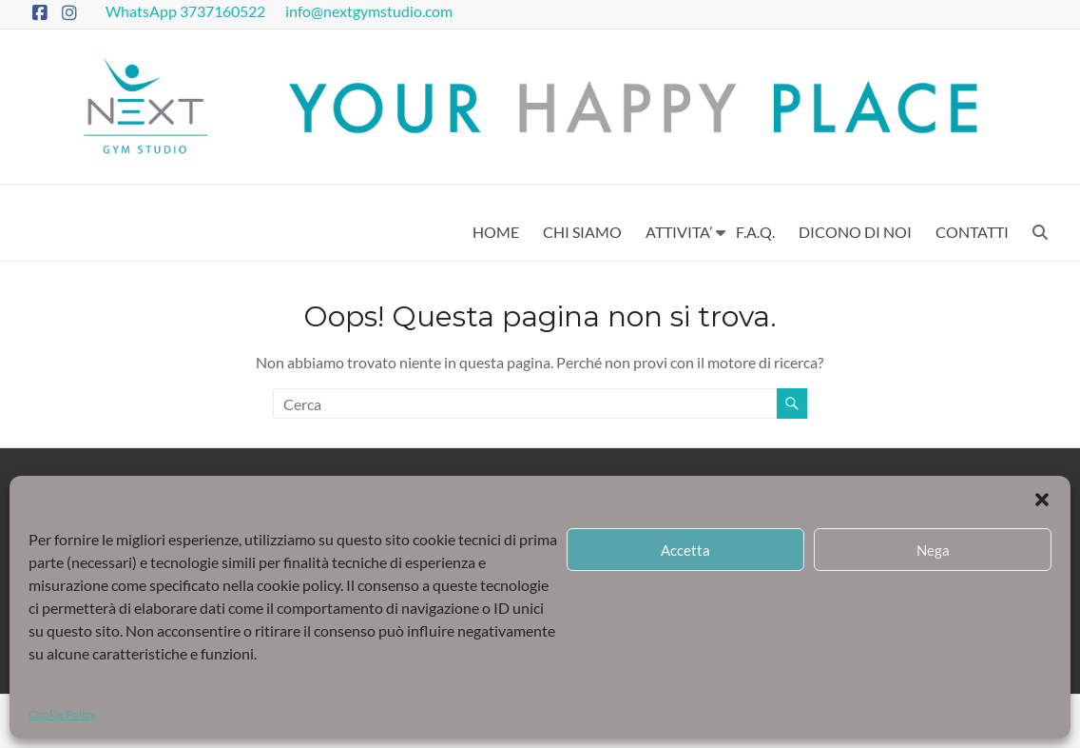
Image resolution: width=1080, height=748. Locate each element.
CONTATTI (972, 232)
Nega (933, 550)
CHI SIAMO (582, 232)
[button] (1041, 499)
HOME (495, 232)
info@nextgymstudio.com (370, 11)
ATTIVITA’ (679, 232)
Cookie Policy (62, 714)
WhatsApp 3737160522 (187, 11)
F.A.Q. (755, 232)
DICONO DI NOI (855, 232)
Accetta (685, 550)
